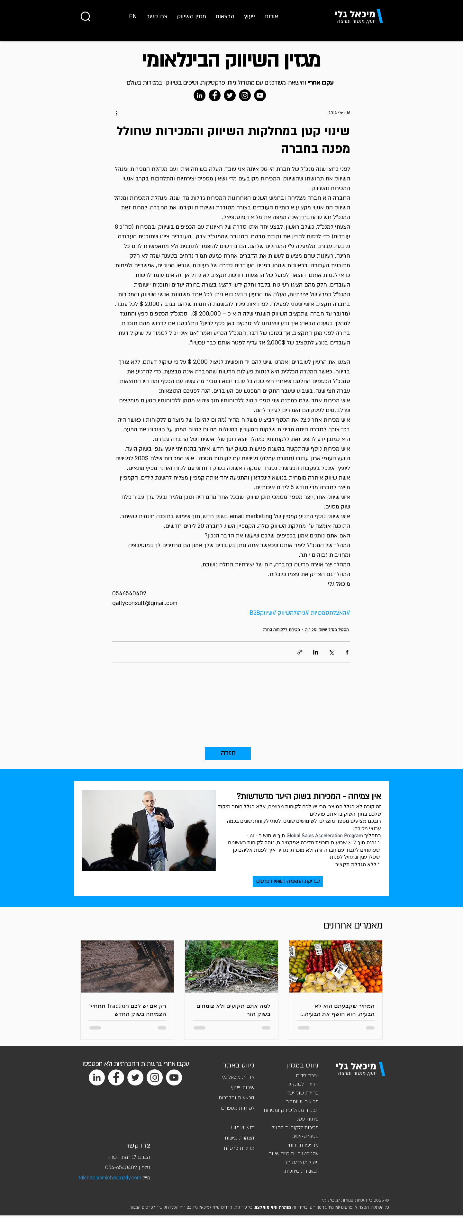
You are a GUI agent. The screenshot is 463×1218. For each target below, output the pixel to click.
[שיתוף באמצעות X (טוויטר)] (331, 652)
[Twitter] (230, 95)
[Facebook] (215, 95)
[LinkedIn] (199, 95)
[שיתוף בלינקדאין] (316, 652)
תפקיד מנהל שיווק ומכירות (327, 629)
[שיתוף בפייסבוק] (347, 652)
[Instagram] (245, 95)
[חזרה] (228, 753)
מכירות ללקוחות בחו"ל (281, 629)
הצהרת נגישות (239, 1137)
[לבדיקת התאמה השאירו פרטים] (288, 881)
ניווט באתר (238, 1065)
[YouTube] (260, 95)
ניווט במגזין (302, 1065)
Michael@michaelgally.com (110, 1177)
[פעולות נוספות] (116, 113)
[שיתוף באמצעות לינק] (300, 652)
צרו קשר (138, 1145)
